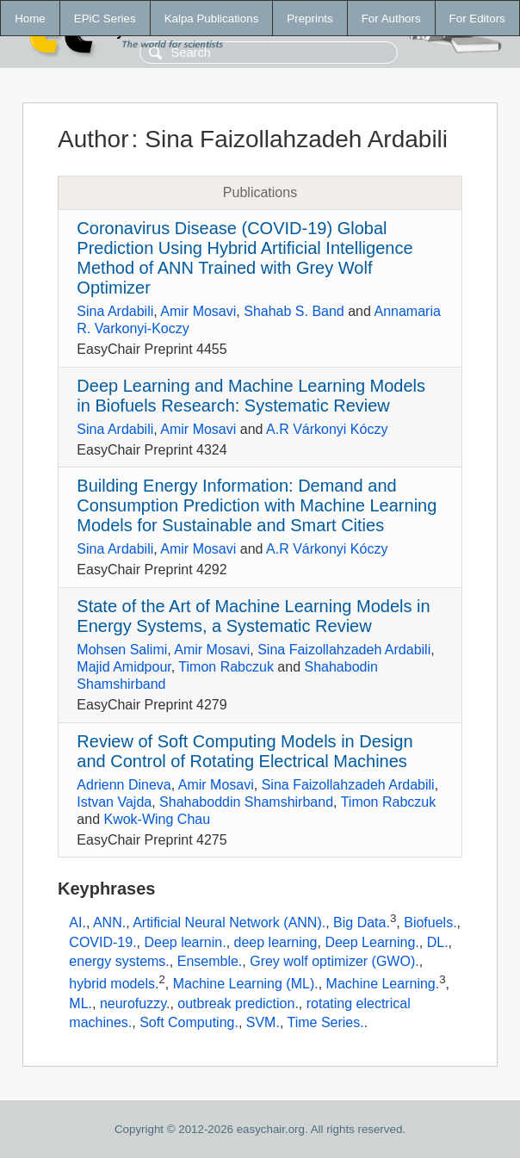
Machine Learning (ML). (246, 983)
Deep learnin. (185, 942)
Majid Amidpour (123, 667)
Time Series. (326, 1022)
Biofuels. (430, 923)
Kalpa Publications (211, 18)
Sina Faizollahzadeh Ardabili (343, 649)
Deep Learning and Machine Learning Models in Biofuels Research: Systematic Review (251, 395)
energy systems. (119, 961)
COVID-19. (102, 942)
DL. (438, 942)
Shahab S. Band (294, 311)
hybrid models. (113, 983)
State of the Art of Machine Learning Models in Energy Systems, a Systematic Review (253, 616)
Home (30, 18)
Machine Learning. (383, 983)
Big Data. (361, 923)
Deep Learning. (371, 942)
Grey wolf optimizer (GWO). (334, 961)
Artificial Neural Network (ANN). (229, 923)
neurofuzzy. (135, 1003)
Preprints (309, 18)
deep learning (276, 942)
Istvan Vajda (114, 802)
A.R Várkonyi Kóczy (326, 429)
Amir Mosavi (198, 311)
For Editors (477, 18)
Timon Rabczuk (226, 667)
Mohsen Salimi (122, 649)
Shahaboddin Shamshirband (246, 802)
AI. (77, 923)
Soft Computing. (188, 1022)
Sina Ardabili (115, 311)
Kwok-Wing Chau (156, 819)
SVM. (263, 1022)
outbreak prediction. (238, 1003)
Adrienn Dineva (123, 784)
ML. (80, 1003)
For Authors (391, 18)
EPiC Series (105, 18)
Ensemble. (210, 961)
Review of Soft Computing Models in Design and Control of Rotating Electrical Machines (244, 751)
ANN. (109, 923)
